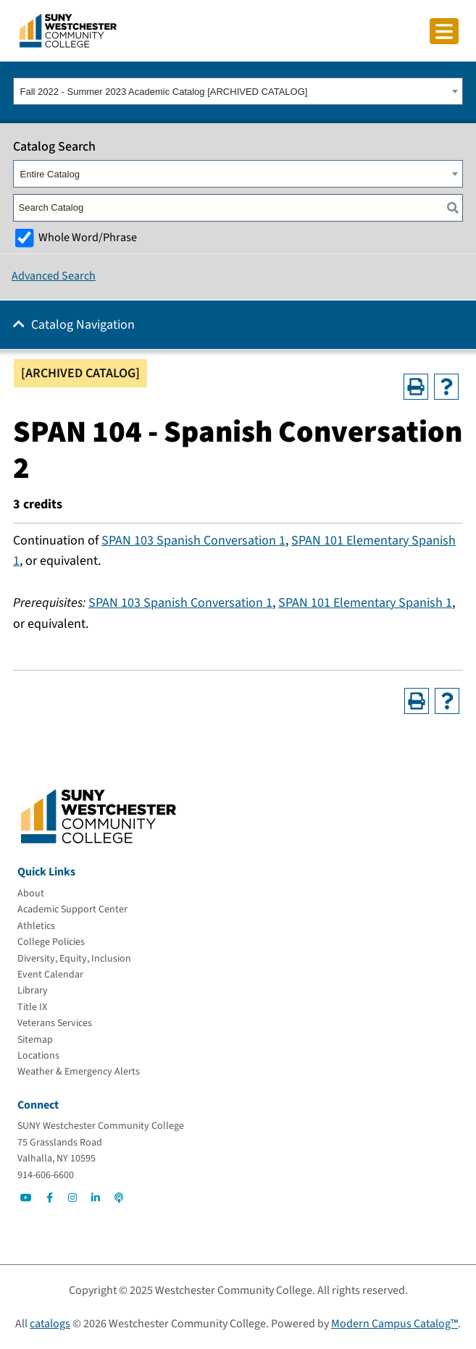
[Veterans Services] (54, 1023)
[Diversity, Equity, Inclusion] (74, 958)
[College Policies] (51, 942)
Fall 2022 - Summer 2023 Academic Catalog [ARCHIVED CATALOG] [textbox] (164, 91)
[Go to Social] (26, 1198)
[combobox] (238, 91)
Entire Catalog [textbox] (50, 174)
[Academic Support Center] (72, 909)
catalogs (50, 1324)
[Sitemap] (35, 1040)
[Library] (32, 990)
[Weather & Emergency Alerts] (78, 1071)
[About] (30, 893)
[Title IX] (32, 1007)
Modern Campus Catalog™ (394, 1324)
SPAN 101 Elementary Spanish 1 (365, 603)
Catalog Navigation (83, 325)
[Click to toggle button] (444, 31)
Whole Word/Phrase (87, 237)
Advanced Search (54, 276)
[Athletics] (36, 926)
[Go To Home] (68, 30)
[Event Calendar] (50, 974)
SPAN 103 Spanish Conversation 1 (193, 540)
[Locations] (38, 1055)
